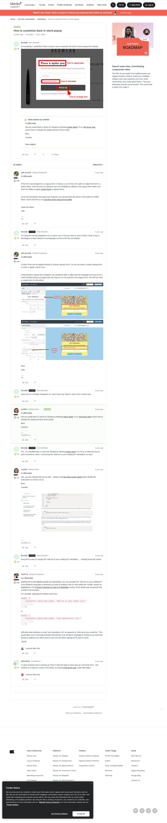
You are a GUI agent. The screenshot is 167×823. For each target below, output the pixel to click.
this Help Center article (72, 477)
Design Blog (136, 775)
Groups (42, 5)
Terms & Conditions (73, 713)
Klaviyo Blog (32, 766)
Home (12, 19)
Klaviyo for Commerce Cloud (64, 771)
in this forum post (69, 668)
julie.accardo (26, 172)
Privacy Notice (12, 805)
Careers (134, 766)
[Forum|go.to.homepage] (16, 5)
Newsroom (135, 761)
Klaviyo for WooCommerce (63, 780)
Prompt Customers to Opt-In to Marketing (52, 587)
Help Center (102, 5)
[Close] (91, 783)
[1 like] (30, 648)
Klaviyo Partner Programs (89, 756)
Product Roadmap (64, 5)
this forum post (89, 127)
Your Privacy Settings (59, 814)
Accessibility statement (92, 713)
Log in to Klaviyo (33, 761)
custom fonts (46, 189)
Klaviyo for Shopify (60, 756)
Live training (31, 780)
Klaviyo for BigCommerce (63, 766)
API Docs (108, 771)
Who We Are (136, 756)
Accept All (81, 814)
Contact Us (135, 780)
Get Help (108, 775)
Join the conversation (26, 19)
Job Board (79, 5)
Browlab (24, 43)
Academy (90, 5)
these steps (72, 127)
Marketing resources (35, 775)
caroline (24, 409)
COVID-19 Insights (112, 756)
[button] (121, 5)
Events (51, 5)
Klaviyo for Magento (61, 775)
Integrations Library (86, 766)
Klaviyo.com (31, 756)
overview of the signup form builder (58, 200)
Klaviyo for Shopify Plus (62, 761)
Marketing (42, 19)
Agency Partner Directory (89, 761)
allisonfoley (25, 661)
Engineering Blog (138, 771)
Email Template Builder (114, 766)
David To (24, 574)
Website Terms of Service (49, 802)
